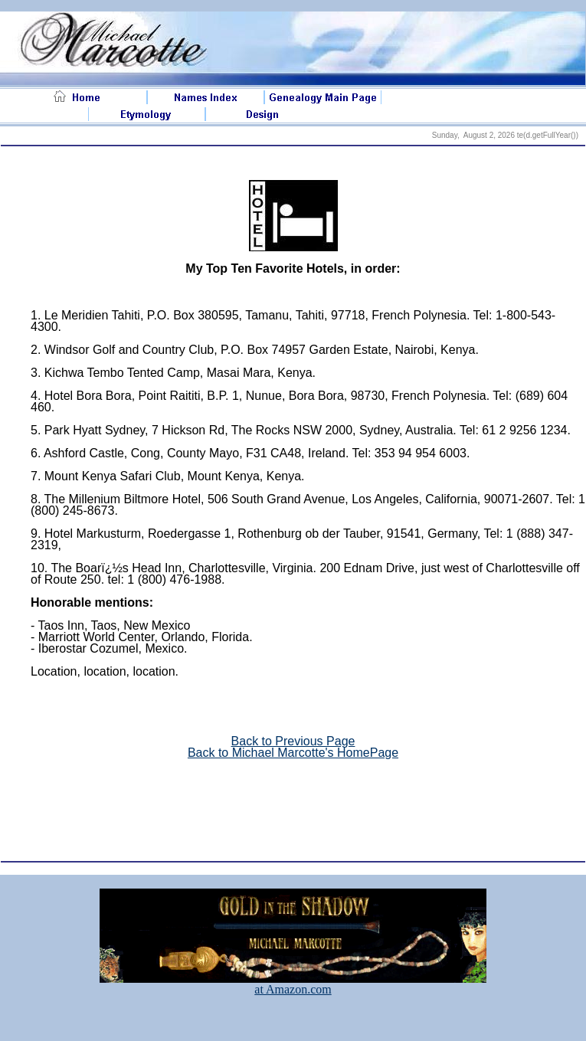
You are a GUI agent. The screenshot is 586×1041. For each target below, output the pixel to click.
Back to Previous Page (293, 741)
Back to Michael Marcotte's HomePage (293, 752)
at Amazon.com (293, 984)
